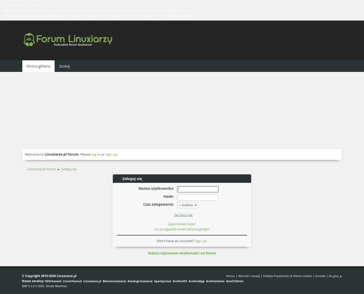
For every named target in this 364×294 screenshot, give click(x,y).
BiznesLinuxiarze (114, 281)
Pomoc (230, 276)
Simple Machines (56, 286)
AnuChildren (234, 281)
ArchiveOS (180, 281)
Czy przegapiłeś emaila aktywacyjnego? (182, 229)
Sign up (200, 241)
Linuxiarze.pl (92, 281)
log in (96, 154)
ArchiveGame (215, 281)
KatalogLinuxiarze (140, 281)
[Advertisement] (182, 110)
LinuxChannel (72, 281)
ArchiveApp (197, 281)
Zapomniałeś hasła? (182, 224)
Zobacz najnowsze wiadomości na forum (182, 253)
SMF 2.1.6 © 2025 (33, 286)
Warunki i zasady (249, 276)
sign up (111, 154)
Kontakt (320, 276)
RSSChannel (53, 281)
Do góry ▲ (335, 276)
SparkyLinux (162, 281)
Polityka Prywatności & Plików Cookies (287, 276)
